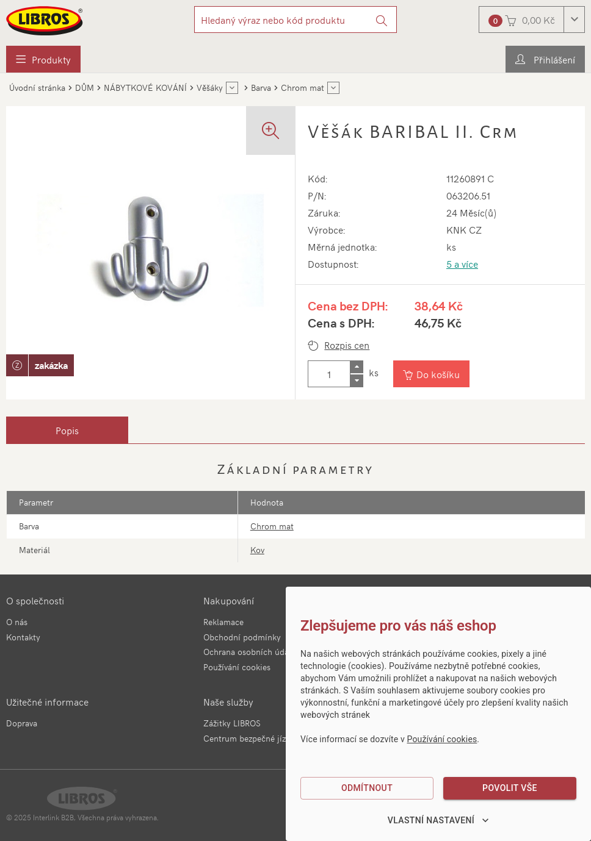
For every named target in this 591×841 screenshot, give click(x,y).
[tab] (67, 430)
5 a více (462, 263)
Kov (257, 550)
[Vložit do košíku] (431, 373)
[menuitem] (43, 59)
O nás (16, 622)
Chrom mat (272, 526)
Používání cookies (236, 667)
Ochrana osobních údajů (249, 651)
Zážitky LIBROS (232, 723)
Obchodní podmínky (242, 637)
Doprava (21, 723)
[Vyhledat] (382, 19)
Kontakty (23, 637)
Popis (67, 430)
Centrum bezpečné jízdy (249, 738)
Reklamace (223, 622)
